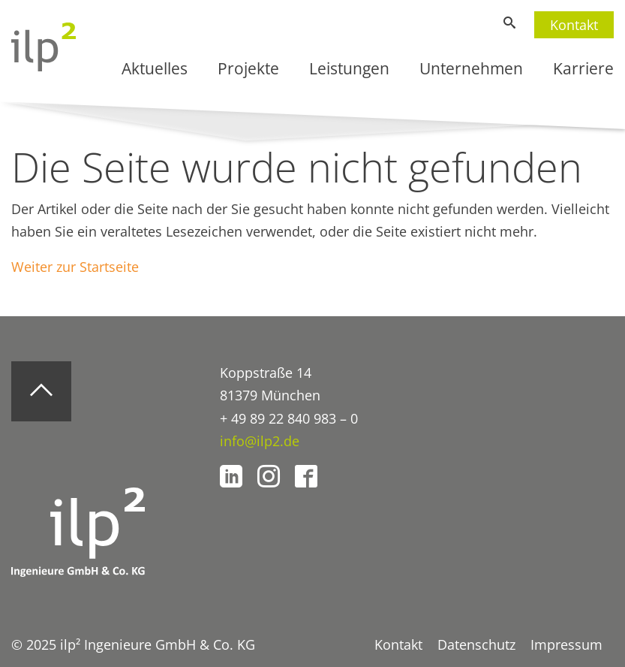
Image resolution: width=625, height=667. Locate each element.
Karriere (583, 69)
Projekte (248, 69)
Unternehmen (471, 69)
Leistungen (349, 69)
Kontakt (574, 25)
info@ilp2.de (259, 441)
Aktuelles (155, 69)
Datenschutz (476, 644)
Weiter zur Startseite (75, 267)
